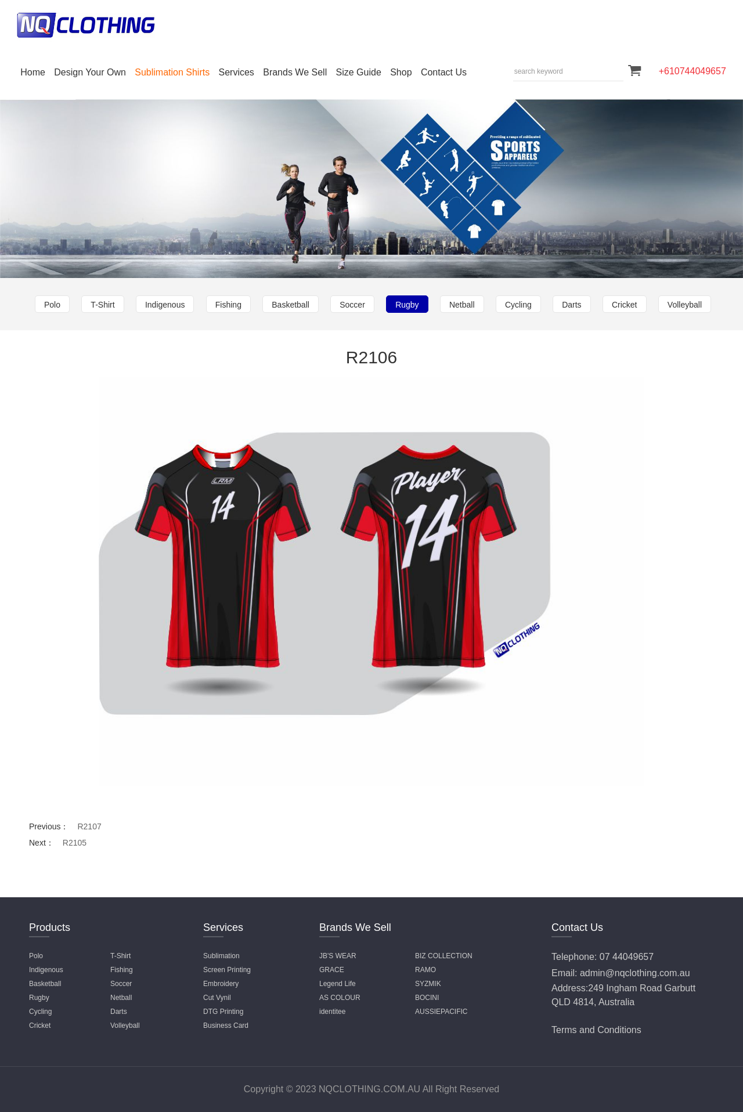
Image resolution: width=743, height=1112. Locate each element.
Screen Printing (227, 970)
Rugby (407, 304)
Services (236, 72)
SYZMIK (428, 984)
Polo (52, 304)
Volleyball (685, 304)
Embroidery (221, 984)
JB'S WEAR (337, 956)
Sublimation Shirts (172, 72)
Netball (462, 304)
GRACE (331, 970)
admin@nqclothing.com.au (635, 973)
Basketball (290, 304)
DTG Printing (223, 1012)
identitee (332, 1012)
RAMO (425, 970)
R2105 (74, 842)
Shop (401, 72)
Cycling (518, 304)
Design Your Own (90, 72)
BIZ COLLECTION (444, 956)
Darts (571, 304)
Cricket (624, 304)
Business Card (225, 1025)
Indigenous (165, 304)
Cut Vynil (217, 998)
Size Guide (358, 72)
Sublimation (221, 956)
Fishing (228, 304)
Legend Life (337, 984)
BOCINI (427, 998)
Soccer (352, 304)
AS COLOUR (339, 998)
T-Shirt (102, 304)
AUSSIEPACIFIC (441, 1012)
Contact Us (444, 72)
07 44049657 (627, 957)
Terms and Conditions (596, 1030)
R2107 (89, 826)
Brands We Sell (295, 72)
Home (32, 72)
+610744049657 (692, 71)
